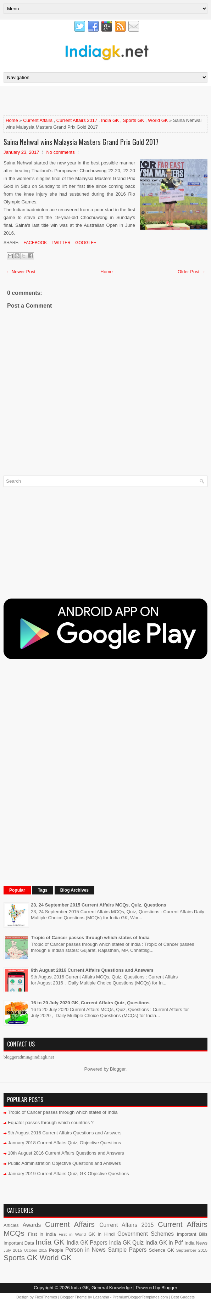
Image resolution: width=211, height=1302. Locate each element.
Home (12, 120)
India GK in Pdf (164, 1243)
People (56, 1250)
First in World (72, 1234)
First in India (42, 1234)
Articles (11, 1225)
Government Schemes (145, 1234)
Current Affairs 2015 (126, 1225)
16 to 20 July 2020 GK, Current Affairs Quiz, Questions (90, 1002)
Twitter (60, 242)
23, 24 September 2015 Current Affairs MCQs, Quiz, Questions (98, 905)
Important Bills (192, 1234)
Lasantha (101, 1297)
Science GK (161, 1250)
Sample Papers (127, 1250)
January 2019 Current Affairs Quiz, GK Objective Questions (68, 1173)
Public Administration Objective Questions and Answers (64, 1163)
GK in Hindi (101, 1234)
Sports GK (133, 120)
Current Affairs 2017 (76, 120)
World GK (158, 120)
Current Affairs (37, 120)
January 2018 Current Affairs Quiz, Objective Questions (64, 1142)
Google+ (85, 242)
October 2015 (35, 1250)
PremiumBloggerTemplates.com (140, 1297)
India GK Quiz (126, 1243)
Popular (17, 890)
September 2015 (191, 1250)
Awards (32, 1225)
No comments (60, 152)
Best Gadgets (183, 1297)
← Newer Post (20, 271)
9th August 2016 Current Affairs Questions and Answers (92, 970)
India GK (110, 120)
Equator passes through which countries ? (51, 1122)
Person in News (85, 1250)
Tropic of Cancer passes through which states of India (90, 937)
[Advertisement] (87, 100)
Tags (43, 890)
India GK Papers (87, 1243)
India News (195, 1243)
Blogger (118, 1069)
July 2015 (13, 1250)
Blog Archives (74, 890)
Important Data (19, 1243)
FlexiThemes (46, 1297)
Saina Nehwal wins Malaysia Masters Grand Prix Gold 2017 (81, 142)
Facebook (34, 242)
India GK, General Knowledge (101, 1287)
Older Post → (191, 271)
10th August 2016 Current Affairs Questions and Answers (66, 1153)
